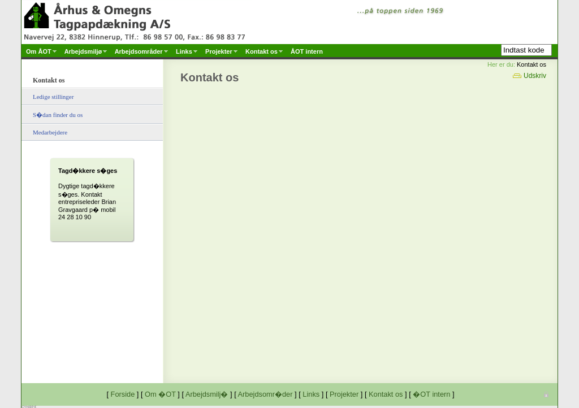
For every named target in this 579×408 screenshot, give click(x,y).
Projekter (344, 394)
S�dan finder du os (58, 114)
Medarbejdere (50, 132)
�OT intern (431, 394)
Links (311, 394)
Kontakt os (386, 394)
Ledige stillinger (53, 96)
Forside (123, 394)
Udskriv (529, 76)
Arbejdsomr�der (265, 394)
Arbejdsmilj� (206, 394)
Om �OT (160, 394)
